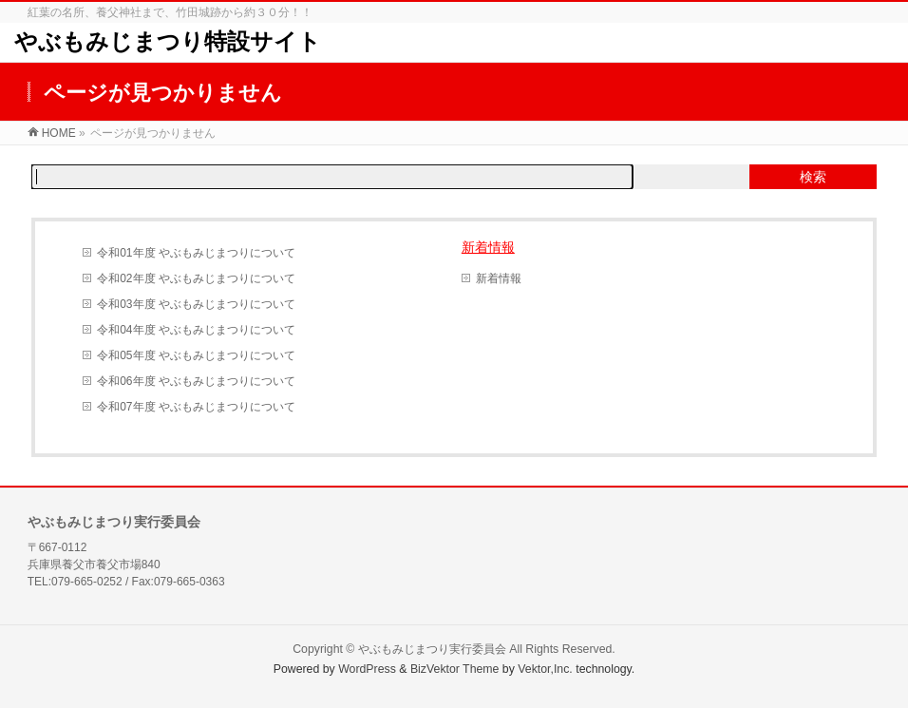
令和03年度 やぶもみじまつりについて (196, 304)
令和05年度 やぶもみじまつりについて (196, 355)
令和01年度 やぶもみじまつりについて (196, 252)
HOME (59, 133)
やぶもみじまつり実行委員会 (432, 649)
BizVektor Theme (455, 669)
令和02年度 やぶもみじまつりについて (196, 278)
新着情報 (488, 247)
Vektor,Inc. (545, 669)
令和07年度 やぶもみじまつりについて (196, 406)
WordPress (367, 669)
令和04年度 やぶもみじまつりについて (196, 329)
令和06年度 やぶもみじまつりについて (196, 381)
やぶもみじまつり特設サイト (167, 41)
